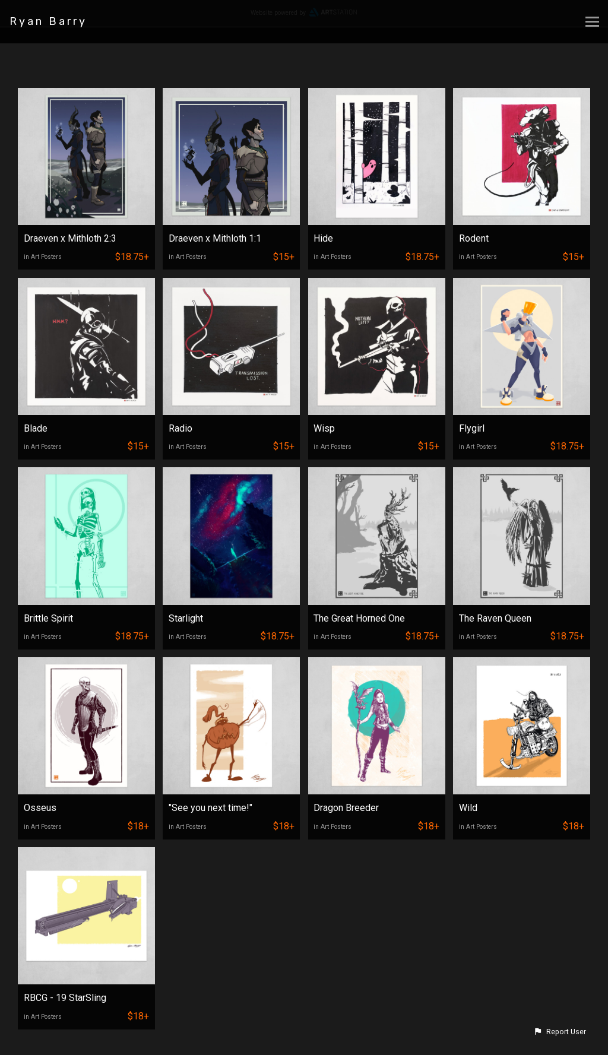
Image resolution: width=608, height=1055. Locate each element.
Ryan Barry (48, 21)
